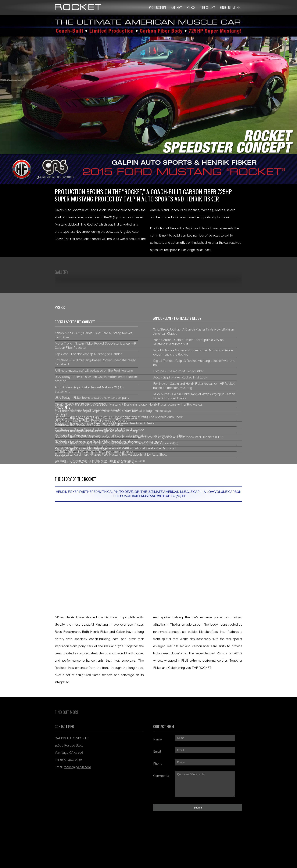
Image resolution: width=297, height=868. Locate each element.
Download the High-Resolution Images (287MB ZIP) (91, 431)
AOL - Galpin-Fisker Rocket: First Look (180, 377)
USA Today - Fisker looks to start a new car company (92, 398)
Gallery (176, 7)
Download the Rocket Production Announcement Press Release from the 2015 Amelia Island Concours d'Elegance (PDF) (139, 437)
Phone (157, 763)
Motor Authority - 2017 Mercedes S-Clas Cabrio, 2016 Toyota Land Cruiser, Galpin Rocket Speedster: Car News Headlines (94, 452)
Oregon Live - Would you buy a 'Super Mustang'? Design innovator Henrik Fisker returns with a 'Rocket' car (129, 404)
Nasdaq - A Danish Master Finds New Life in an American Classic (100, 461)
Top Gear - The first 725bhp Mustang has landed (88, 354)
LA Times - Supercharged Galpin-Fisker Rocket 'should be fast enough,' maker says (113, 411)
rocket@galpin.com (77, 767)
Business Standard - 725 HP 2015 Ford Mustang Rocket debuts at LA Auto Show (111, 454)
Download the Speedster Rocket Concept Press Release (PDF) (98, 418)
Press (191, 7)
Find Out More (230, 7)
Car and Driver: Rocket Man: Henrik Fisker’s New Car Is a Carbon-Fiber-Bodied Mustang (115, 448)
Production (157, 7)
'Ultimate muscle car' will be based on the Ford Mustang (94, 370)
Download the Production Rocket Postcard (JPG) (89, 424)
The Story (207, 7)
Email (157, 751)
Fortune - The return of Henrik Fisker (178, 371)
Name (157, 739)
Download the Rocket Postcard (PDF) (81, 449)
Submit (198, 807)
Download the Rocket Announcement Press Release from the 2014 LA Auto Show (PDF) (116, 443)
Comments (161, 776)
